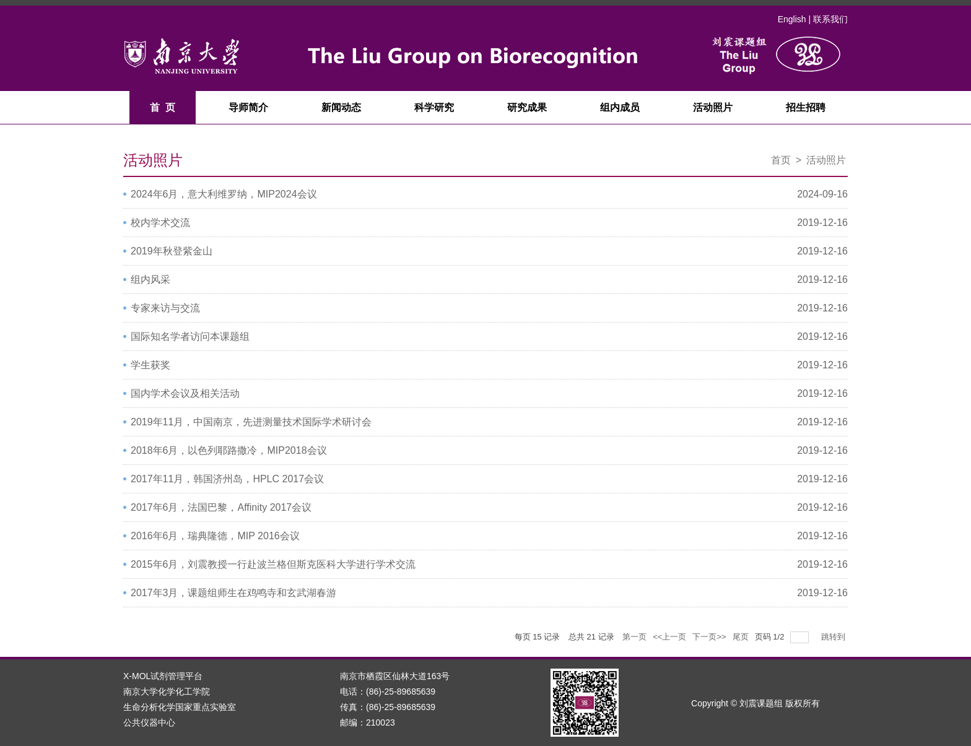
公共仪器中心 (149, 722)
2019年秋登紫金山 (171, 251)
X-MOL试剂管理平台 (162, 676)
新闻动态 (341, 107)
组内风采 (150, 279)
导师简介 (248, 107)
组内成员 (620, 107)
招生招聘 (805, 107)
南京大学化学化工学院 (166, 691)
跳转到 (834, 636)
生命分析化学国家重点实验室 (179, 707)
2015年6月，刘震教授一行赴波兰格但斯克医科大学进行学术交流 (273, 564)
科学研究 (434, 107)
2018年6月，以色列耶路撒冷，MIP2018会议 (229, 450)
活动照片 (713, 107)
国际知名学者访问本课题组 (190, 336)
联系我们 (830, 19)
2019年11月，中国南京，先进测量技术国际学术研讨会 (251, 422)
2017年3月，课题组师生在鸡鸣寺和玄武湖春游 (234, 593)
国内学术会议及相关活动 (185, 393)
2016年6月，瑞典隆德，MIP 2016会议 (215, 536)
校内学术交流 (160, 222)
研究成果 (527, 107)
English (792, 19)
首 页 (162, 107)
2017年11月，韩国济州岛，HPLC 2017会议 (227, 479)
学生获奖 (150, 365)
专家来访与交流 (165, 308)
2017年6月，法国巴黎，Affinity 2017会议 (221, 507)
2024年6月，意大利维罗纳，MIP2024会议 (224, 194)
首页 (781, 160)
